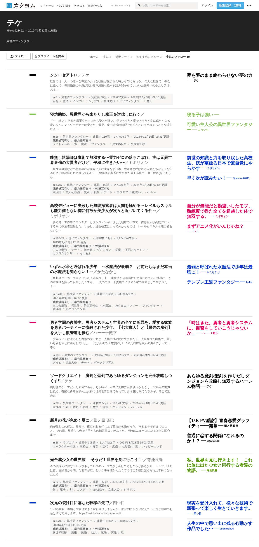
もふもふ (85, 253)
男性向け (109, 101)
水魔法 (107, 305)
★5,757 (58, 184)
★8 (55, 97)
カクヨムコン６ (75, 309)
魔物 (84, 532)
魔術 (74, 532)
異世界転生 (119, 144)
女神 (85, 407)
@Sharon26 (227, 528)
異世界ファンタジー (74, 97)
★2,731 (58, 294)
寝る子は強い (200, 114)
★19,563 (58, 238)
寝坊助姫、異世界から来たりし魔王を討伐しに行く (95, 114)
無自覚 (88, 249)
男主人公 (71, 362)
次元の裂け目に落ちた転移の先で (79, 503)
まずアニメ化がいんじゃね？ (215, 226)
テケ (14, 23)
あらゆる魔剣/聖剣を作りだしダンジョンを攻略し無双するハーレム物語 (219, 381)
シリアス (94, 101)
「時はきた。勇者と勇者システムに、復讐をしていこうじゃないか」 (219, 328)
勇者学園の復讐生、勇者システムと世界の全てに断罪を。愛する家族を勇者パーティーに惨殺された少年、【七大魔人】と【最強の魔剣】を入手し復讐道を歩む (111, 327)
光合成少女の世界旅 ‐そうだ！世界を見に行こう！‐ (96, 460)
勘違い (136, 192)
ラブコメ (68, 442)
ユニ (196, 231)
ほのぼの (98, 489)
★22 (56, 482)
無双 (87, 192)
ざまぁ (57, 362)
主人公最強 (73, 192)
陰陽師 (57, 192)
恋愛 (115, 446)
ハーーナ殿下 (105, 333)
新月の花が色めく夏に (69, 420)
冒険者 (57, 309)
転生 (97, 192)
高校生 (84, 446)
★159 (56, 355)
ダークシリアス (104, 362)
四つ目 (119, 503)
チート (108, 192)
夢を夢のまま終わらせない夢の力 (219, 75)
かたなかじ (107, 272)
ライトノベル (61, 144)
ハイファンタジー (131, 101)
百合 (55, 101)
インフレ (78, 101)
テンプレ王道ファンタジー (213, 282)
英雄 (114, 532)
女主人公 (114, 489)
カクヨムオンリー (64, 253)
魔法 (65, 101)
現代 (105, 446)
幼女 (75, 407)
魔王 (149, 101)
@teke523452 (15, 30)
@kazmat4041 (241, 178)
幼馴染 (126, 446)
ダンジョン (104, 249)
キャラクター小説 (64, 446)
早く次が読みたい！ (206, 178)
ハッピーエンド (152, 446)
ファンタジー (99, 144)
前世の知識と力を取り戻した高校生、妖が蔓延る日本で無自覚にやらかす (219, 163)
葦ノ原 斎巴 (103, 420)
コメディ (82, 489)
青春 (95, 446)
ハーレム (150, 192)
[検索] (139, 5)
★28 (56, 442)
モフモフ (122, 192)
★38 (56, 403)
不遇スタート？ (135, 249)
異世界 (75, 305)
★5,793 (58, 520)
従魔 (118, 249)
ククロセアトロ (64, 75)
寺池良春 (155, 460)
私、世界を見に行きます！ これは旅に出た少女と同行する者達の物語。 (219, 465)
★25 (56, 136)
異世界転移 (138, 144)
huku (249, 282)
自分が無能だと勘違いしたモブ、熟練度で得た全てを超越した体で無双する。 (219, 211)
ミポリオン (138, 162)
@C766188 (213, 441)
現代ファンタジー (78, 184)
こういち (203, 129)
